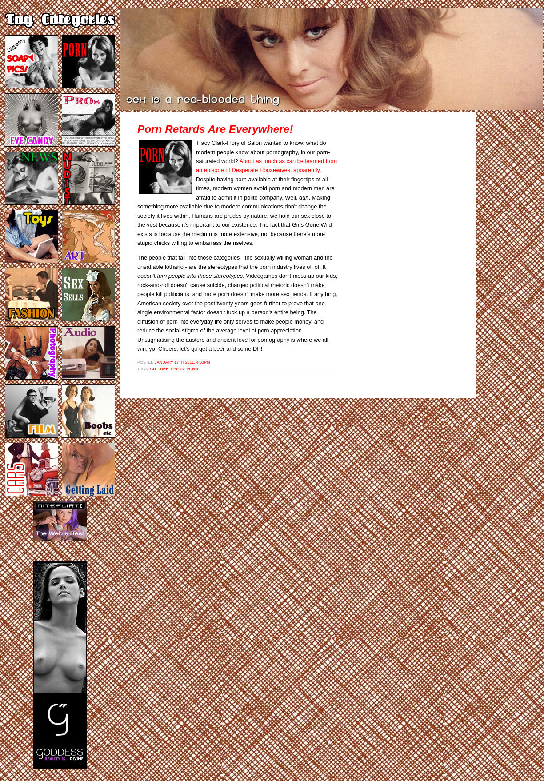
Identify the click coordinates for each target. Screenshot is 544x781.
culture (159, 369)
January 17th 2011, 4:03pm (182, 362)
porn (192, 369)
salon (177, 369)
